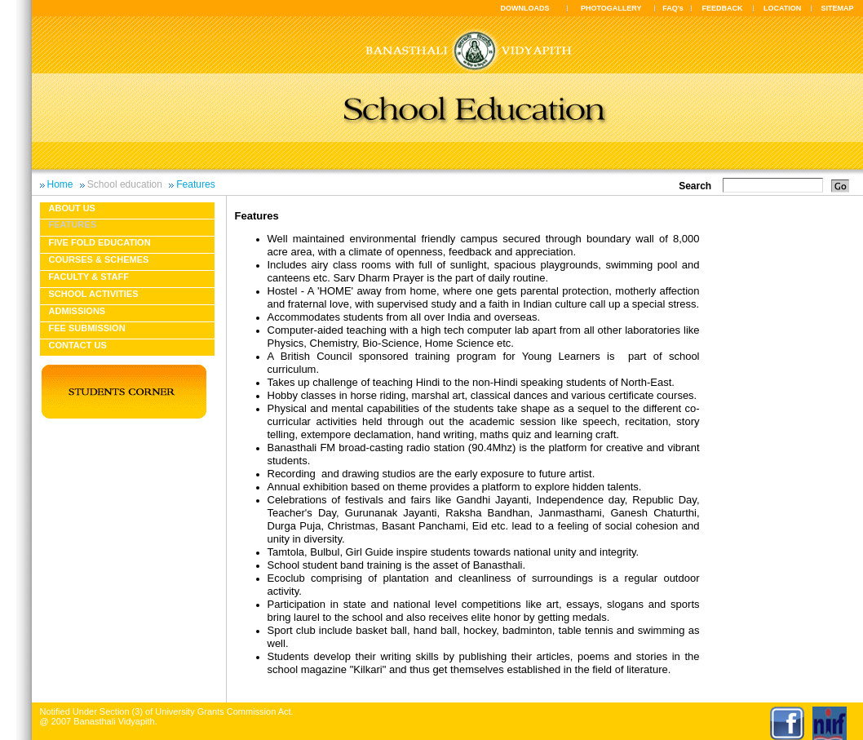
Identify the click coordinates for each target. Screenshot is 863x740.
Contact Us (78, 345)
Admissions (77, 311)
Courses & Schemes (99, 259)
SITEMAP (837, 8)
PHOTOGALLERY (611, 8)
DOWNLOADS (525, 8)
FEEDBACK (722, 8)
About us (72, 208)
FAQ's (673, 8)
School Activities (94, 294)
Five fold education (100, 242)
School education (124, 184)
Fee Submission (87, 328)
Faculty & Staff (89, 276)
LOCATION (782, 8)
